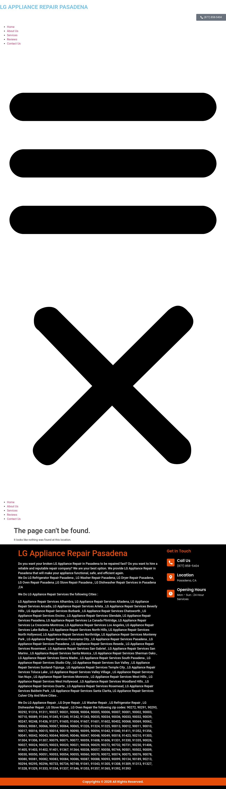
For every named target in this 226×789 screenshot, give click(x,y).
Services (12, 35)
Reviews (12, 39)
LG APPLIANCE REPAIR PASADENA (44, 7)
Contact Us (14, 43)
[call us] (171, 562)
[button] (113, 273)
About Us (12, 31)
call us (184, 560)
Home (10, 27)
